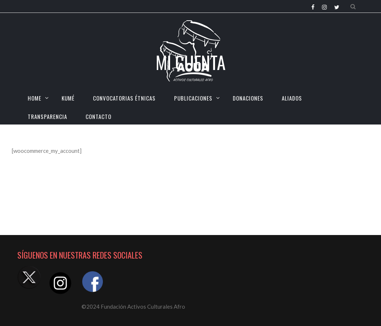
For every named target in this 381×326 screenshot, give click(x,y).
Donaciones (248, 98)
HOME (34, 98)
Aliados (292, 98)
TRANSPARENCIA (47, 116)
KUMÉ (68, 98)
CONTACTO (98, 116)
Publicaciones (193, 98)
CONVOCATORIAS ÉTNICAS (124, 98)
